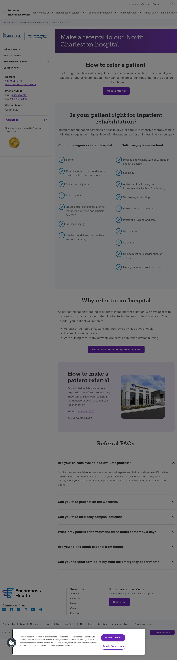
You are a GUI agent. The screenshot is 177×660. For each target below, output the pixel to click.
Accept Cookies (113, 637)
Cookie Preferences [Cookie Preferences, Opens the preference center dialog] (113, 646)
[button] (12, 643)
